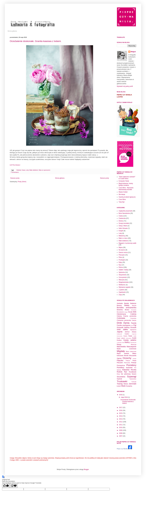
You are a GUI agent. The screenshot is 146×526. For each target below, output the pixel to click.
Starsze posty (104, 178)
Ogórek (119, 358)
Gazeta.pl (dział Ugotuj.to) (127, 197)
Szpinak (119, 379)
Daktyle (134, 320)
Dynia (126, 323)
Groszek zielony (123, 327)
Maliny (127, 342)
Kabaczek (119, 334)
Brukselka (133, 309)
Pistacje (133, 363)
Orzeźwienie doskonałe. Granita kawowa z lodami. (35, 41)
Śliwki (123, 386)
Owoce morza (123, 252)
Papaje (134, 358)
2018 (121, 395)
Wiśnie (125, 384)
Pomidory (131, 365)
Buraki (130, 312)
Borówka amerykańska (126, 308)
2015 (121, 413)
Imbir (119, 329)
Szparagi (131, 376)
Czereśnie (133, 318)
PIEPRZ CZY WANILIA (124, 95)
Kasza (125, 336)
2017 (121, 407)
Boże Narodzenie (124, 213)
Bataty (126, 305)
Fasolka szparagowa (123, 325)
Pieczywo (122, 255)
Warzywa (122, 280)
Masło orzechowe (126, 349)
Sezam (134, 374)
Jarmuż (127, 332)
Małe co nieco (123, 238)
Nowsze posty (14, 178)
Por (135, 367)
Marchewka (121, 347)
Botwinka (120, 310)
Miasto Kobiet (123, 192)
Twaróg (120, 384)
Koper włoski (121, 338)
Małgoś (133, 52)
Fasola (133, 323)
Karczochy (119, 336)
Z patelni (121, 290)
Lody (27, 170)
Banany (119, 305)
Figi (134, 325)
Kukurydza (128, 338)
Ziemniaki (132, 384)
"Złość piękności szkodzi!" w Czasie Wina (127, 177)
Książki (121, 231)
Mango (119, 344)
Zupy (120, 294)
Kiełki (134, 336)
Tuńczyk (133, 381)
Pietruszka (127, 362)
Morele (126, 355)
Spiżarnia (122, 272)
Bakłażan (133, 303)
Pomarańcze (121, 365)
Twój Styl (121, 202)
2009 (121, 430)
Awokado (120, 303)
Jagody (119, 332)
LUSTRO (120, 97)
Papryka (120, 360)
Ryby (120, 262)
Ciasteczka (122, 218)
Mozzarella (132, 355)
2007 (121, 436)
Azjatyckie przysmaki (125, 211)
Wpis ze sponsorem (44, 170)
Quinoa (119, 370)
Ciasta (121, 216)
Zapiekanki (122, 292)
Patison (128, 360)
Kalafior (127, 334)
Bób (134, 312)
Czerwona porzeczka (124, 320)
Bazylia (134, 305)
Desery (121, 221)
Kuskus (119, 340)
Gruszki (133, 327)
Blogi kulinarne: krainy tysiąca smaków (126, 184)
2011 (121, 425)
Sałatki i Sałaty (123, 270)
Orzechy (127, 358)
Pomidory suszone (124, 368)
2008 (121, 433)
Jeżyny (134, 332)
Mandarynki (133, 342)
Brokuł (127, 310)
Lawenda (119, 342)
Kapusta (134, 334)
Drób (119, 323)
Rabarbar (126, 370)
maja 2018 (124, 397)
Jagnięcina (133, 329)
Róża (118, 374)
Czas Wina (122, 199)
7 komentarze (15, 172)
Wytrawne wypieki (124, 287)
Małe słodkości (33, 170)
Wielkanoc (122, 285)
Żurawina (129, 386)
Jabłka (125, 329)
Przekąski (122, 260)
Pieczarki (120, 363)
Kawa (23, 170)
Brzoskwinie (120, 312)
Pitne (120, 257)
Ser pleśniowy (126, 374)
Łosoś (119, 386)
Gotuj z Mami (123, 226)
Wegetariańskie (124, 282)
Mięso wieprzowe (131, 351)
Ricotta (133, 370)
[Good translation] (6, 486)
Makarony (122, 236)
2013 (121, 419)
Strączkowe (122, 275)
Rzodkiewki (132, 372)
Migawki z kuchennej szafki (127, 243)
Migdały (121, 351)
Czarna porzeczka (129, 316)
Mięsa (121, 247)
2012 (121, 422)
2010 (121, 427)
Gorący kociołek (124, 223)
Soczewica (121, 377)
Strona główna (12, 31)
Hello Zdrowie (123, 228)
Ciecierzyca (121, 314)
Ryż (120, 265)
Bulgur (126, 312)
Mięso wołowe (123, 353)
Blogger (86, 469)
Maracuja (133, 344)
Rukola (119, 372)
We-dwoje (122, 194)
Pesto (134, 360)
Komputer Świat (124, 181)
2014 (121, 416)
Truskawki (122, 381)
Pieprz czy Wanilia (122, 448)
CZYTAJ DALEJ (15, 165)
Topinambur (132, 379)
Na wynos (122, 250)
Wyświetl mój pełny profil (125, 86)
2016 (121, 410)
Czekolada (121, 318)
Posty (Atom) (22, 181)
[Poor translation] (14, 486)
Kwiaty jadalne (129, 340)
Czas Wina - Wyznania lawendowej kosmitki (126, 188)
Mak (123, 342)
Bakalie (126, 303)
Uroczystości (123, 277)
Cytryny (119, 316)
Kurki (134, 338)
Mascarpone (131, 347)
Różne (121, 267)
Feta (132, 325)
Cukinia (133, 314)
